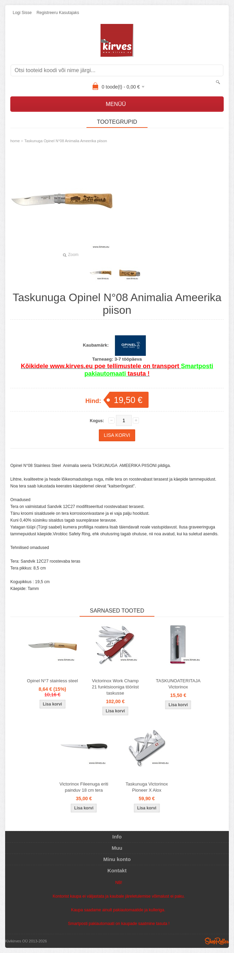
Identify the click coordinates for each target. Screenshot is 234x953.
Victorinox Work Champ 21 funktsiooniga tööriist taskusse (115, 687)
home (15, 141)
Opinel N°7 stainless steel (52, 680)
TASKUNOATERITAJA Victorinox (178, 683)
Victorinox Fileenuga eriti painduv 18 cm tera (83, 787)
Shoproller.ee (217, 941)
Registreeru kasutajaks (57, 12)
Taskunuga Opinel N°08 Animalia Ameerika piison (65, 141)
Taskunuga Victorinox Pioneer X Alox (147, 787)
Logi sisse (22, 12)
